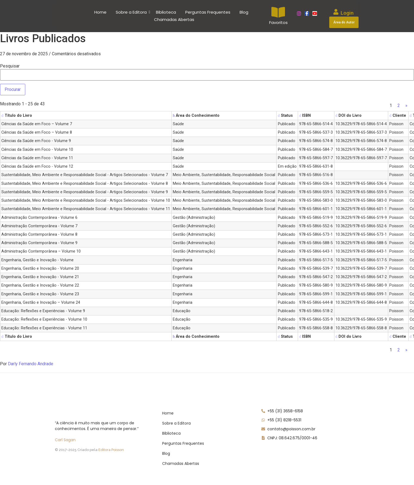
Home (100, 12)
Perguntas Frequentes (207, 12)
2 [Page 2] (398, 105)
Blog (244, 12)
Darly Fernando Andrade (30, 363)
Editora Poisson (111, 450)
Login (347, 13)
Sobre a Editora (132, 12)
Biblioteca (166, 12)
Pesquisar (10, 66)
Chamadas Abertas (174, 19)
